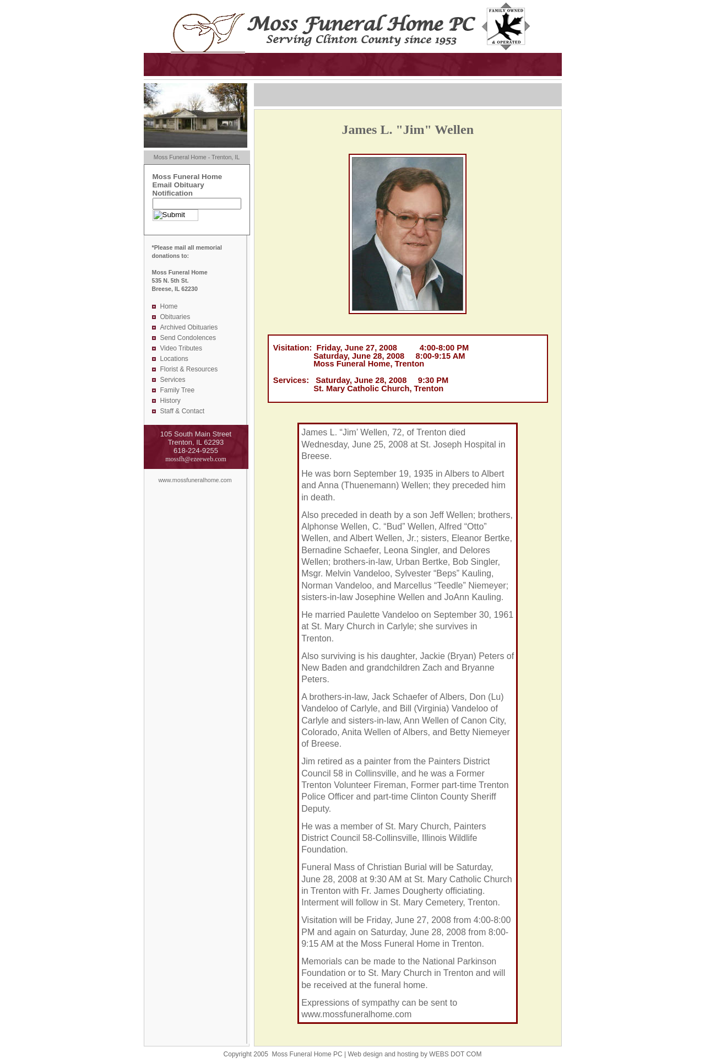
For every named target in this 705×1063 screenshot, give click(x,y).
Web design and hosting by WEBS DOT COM (414, 1054)
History (170, 400)
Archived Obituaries (189, 327)
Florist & (173, 369)
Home (169, 306)
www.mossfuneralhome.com (194, 480)
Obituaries (175, 317)
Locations (174, 359)
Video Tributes (181, 348)
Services (173, 380)
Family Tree (177, 390)
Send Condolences (188, 338)
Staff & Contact (182, 411)
